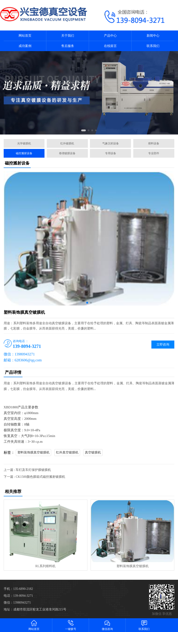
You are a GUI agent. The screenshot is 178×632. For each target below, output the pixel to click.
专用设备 (110, 153)
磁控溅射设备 (24, 153)
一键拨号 (70, 625)
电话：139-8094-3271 (18, 595)
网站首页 (25, 35)
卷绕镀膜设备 (67, 153)
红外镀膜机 (67, 143)
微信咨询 (107, 625)
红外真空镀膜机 (67, 452)
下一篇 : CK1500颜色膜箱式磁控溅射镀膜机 (34, 476)
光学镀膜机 (24, 143)
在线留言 (110, 46)
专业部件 (153, 153)
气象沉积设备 (110, 143)
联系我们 (153, 46)
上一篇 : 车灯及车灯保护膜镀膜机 (27, 470)
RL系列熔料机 (45, 566)
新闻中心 (153, 35)
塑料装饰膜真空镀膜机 (33, 452)
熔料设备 (153, 143)
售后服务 (67, 46)
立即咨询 (162, 344)
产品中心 (110, 35)
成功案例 (25, 46)
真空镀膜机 (93, 452)
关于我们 (67, 35)
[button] (83, 130)
